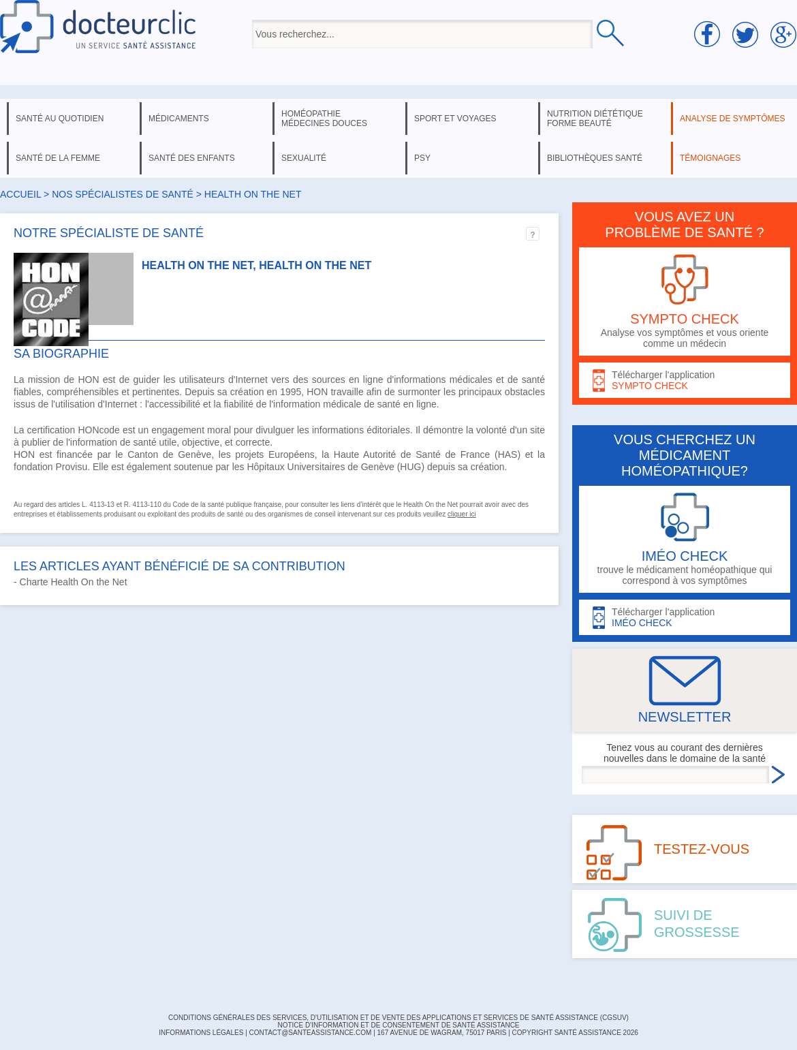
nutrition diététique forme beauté (595, 118)
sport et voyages (455, 118)
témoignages (710, 158)
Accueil (20, 194)
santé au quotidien (60, 118)
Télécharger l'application (684, 380)
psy (422, 158)
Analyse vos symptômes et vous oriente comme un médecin (684, 301)
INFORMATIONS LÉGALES (201, 1032)
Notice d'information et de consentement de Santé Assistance (398, 1025)
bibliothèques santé (594, 158)
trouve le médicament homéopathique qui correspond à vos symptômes (684, 539)
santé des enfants (192, 158)
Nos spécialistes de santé (122, 194)
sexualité (303, 158)
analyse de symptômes (732, 118)
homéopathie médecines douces (324, 118)
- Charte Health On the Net (70, 581)
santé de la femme (58, 158)
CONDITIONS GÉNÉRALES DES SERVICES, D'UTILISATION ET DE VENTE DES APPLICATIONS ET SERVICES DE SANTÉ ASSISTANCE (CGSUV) (398, 1017)
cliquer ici (462, 514)
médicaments (179, 118)
